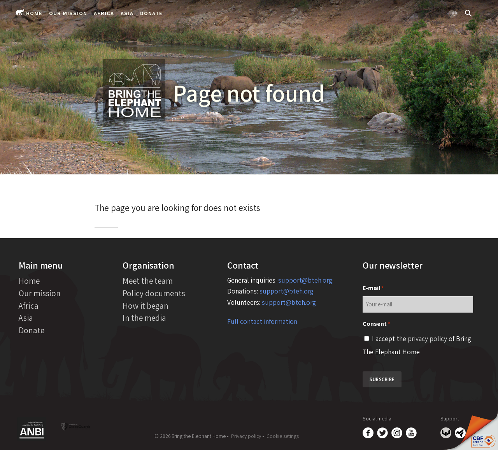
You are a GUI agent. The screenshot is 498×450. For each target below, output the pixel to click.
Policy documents (154, 293)
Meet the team (148, 280)
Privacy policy (246, 435)
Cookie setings (283, 435)
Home (34, 13)
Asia (127, 13)
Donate (151, 13)
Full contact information (262, 321)
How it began (145, 305)
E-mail (373, 288)
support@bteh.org (305, 280)
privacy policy (427, 338)
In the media (144, 317)
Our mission (68, 13)
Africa (104, 13)
